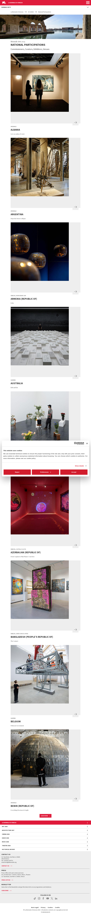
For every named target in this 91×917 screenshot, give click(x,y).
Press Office (6, 880)
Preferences (45, 472)
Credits (57, 907)
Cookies (50, 907)
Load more (44, 816)
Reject (17, 472)
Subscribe (5, 890)
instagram (39, 899)
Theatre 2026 (6, 845)
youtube (48, 899)
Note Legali (35, 907)
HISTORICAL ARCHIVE (8, 849)
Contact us (5, 866)
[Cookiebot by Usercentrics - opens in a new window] (75, 443)
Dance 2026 (5, 838)
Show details (79, 466)
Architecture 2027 (8, 830)
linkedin (56, 899)
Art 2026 (4, 826)
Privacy (43, 907)
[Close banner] (87, 443)
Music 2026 (5, 842)
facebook (43, 899)
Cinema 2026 (5, 834)
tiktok (35, 899)
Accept (73, 472)
